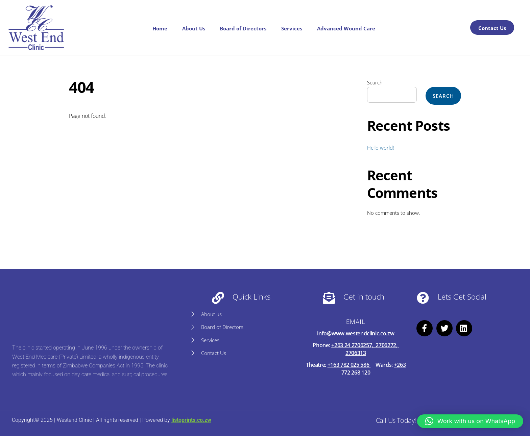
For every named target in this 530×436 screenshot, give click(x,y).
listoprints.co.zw (191, 420)
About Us (193, 28)
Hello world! (380, 147)
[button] (470, 421)
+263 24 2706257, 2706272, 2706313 (365, 348)
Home (159, 28)
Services (291, 28)
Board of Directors (243, 28)
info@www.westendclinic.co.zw (355, 333)
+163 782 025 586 (349, 364)
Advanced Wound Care (346, 28)
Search (375, 82)
